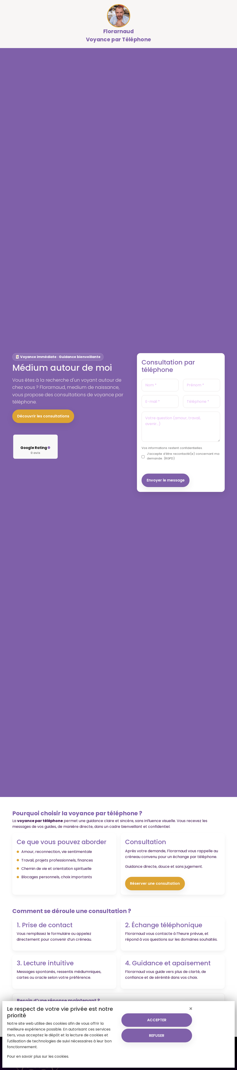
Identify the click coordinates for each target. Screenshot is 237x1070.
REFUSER (156, 1035)
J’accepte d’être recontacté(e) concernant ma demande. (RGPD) (183, 456)
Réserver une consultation (155, 883)
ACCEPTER (156, 1020)
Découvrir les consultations (43, 416)
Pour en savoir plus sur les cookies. (38, 1056)
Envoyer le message (166, 480)
